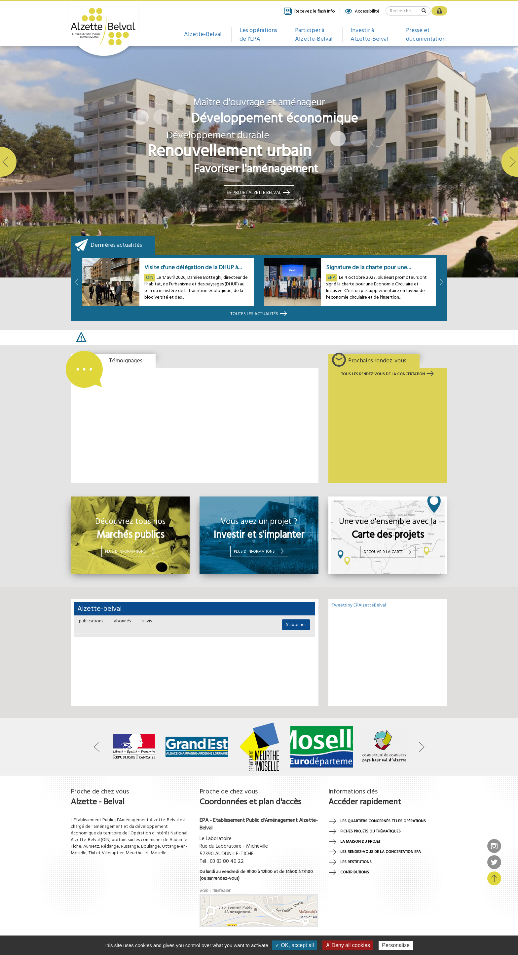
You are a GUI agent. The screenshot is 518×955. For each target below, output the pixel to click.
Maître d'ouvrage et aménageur (259, 103)
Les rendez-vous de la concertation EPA (380, 852)
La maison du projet (360, 841)
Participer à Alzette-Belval (314, 35)
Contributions (354, 872)
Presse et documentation (426, 35)
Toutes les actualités (259, 314)
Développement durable (217, 136)
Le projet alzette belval (259, 192)
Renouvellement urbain (229, 152)
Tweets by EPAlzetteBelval (359, 605)
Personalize (396, 945)
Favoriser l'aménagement (256, 169)
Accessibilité (362, 11)
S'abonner (296, 625)
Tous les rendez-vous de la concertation (387, 374)
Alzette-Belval (203, 34)
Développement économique (274, 119)
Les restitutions (356, 862)
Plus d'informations (130, 551)
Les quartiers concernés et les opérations (383, 821)
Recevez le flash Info (309, 11)
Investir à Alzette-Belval (369, 35)
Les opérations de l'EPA (258, 35)
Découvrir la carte (388, 552)
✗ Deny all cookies (348, 945)
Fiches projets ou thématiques (370, 831)
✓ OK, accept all (294, 945)
